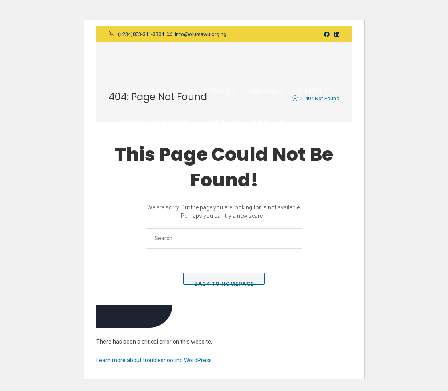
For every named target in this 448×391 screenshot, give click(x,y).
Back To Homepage (224, 283)
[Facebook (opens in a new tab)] (327, 34)
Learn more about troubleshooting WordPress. (154, 360)
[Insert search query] (224, 238)
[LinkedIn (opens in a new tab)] (335, 34)
